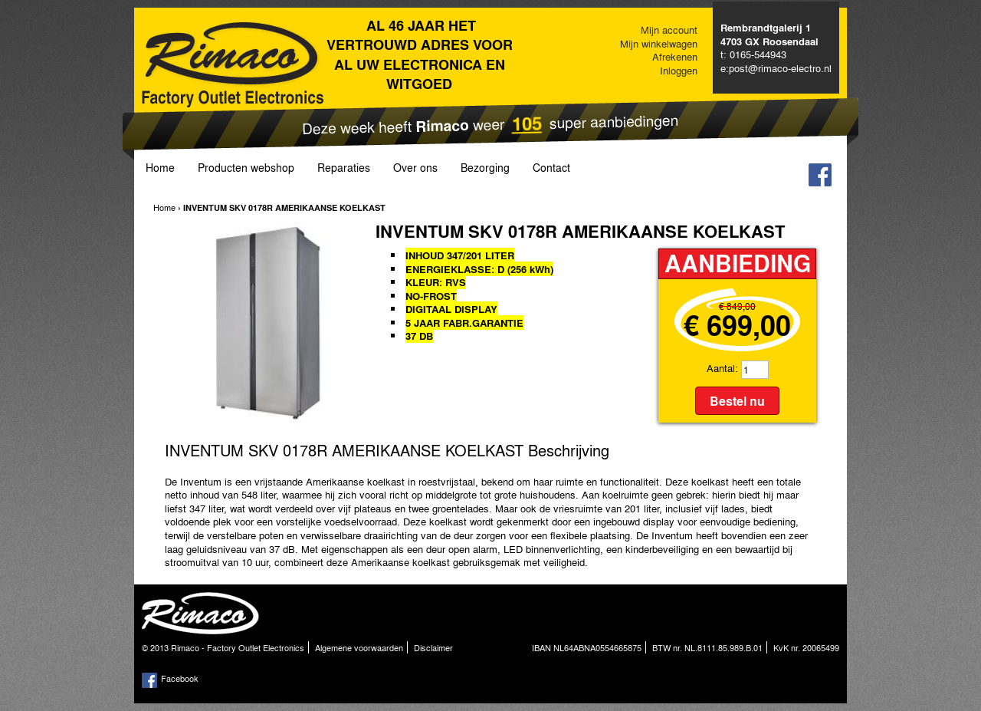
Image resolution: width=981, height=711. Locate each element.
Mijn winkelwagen (658, 43)
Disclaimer (433, 647)
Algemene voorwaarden (359, 647)
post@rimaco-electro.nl (780, 68)
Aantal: (722, 367)
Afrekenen (674, 56)
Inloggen (678, 70)
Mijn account (669, 29)
